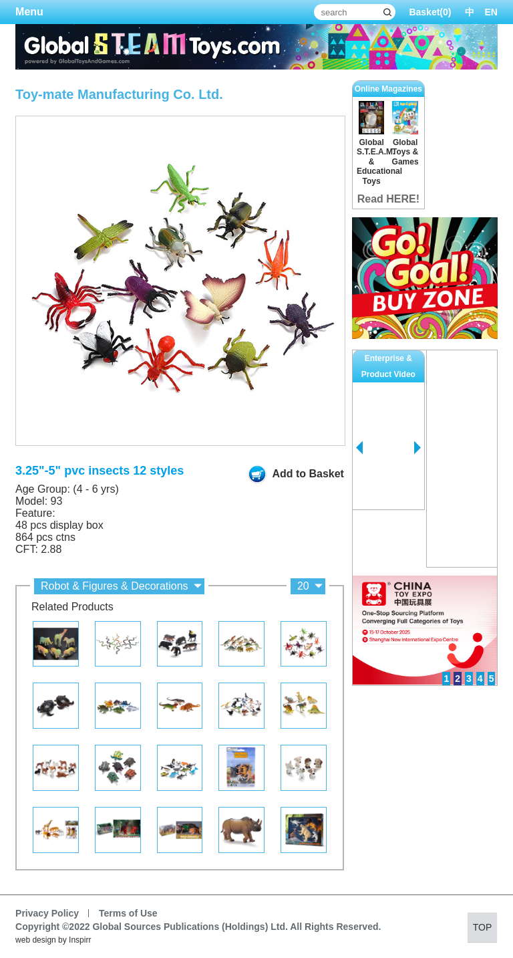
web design (35, 940)
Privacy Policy (47, 913)
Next (417, 448)
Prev (359, 448)
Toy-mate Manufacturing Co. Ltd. (119, 94)
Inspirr (80, 940)
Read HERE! (388, 199)
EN (491, 12)
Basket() (430, 12)
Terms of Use (128, 913)
